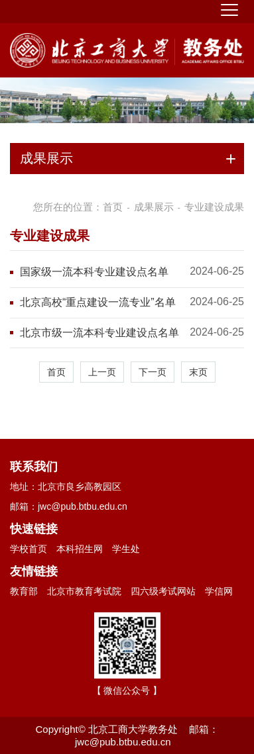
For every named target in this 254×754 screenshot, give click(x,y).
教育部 (24, 591)
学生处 (126, 548)
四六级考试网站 (163, 591)
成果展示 (154, 206)
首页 (113, 206)
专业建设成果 (214, 206)
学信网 (219, 591)
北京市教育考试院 (84, 591)
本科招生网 (79, 548)
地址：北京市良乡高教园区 (65, 486)
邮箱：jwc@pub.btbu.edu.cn (68, 506)
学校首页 (28, 548)
